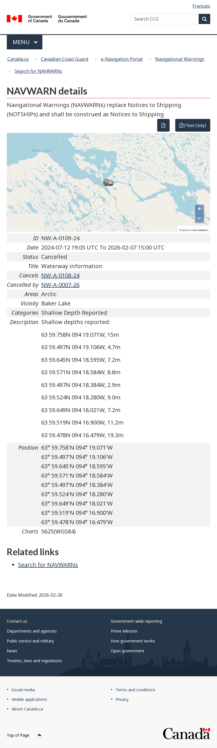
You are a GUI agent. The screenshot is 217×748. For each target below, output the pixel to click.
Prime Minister (124, 631)
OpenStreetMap (189, 230)
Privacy (122, 699)
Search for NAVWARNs (38, 71)
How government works (133, 641)
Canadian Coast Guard (64, 59)
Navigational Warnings (179, 59)
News (12, 650)
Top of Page (24, 735)
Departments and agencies (32, 631)
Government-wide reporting (136, 621)
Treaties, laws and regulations (34, 660)
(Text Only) (192, 125)
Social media (23, 689)
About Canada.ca (27, 709)
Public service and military (30, 641)
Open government (127, 650)
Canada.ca (18, 59)
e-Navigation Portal (122, 59)
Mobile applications (29, 699)
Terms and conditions (135, 689)
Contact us (17, 621)
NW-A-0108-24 (60, 275)
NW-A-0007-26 (60, 284)
